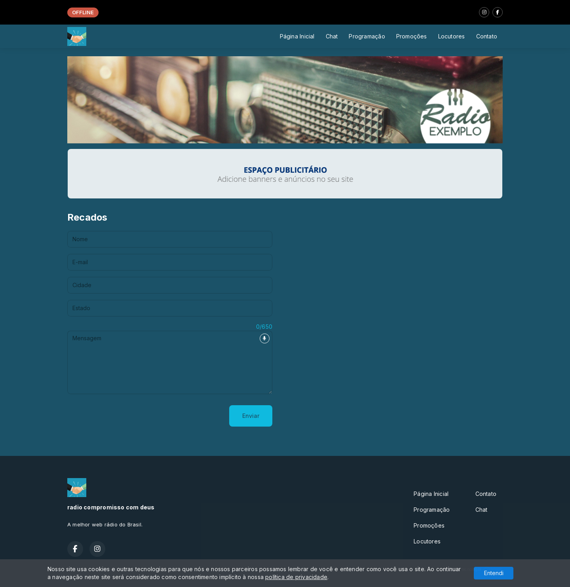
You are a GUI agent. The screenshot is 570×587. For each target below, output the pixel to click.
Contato (486, 36)
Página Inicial (297, 36)
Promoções (411, 36)
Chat (332, 36)
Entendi (494, 573)
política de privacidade (296, 577)
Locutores (451, 36)
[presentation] (127, 415)
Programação (367, 36)
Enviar (250, 415)
